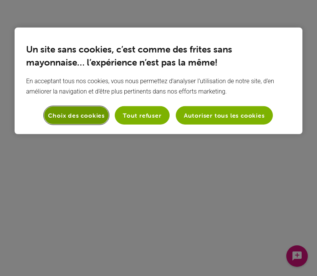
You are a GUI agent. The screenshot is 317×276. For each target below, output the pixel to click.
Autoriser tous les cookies (224, 115)
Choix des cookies (76, 115)
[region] (158, 81)
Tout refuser (142, 115)
